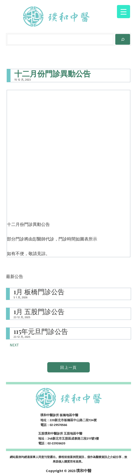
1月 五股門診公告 (39, 311)
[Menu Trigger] (123, 11)
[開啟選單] (107, 14)
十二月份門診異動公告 (52, 73)
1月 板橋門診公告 (39, 291)
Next (14, 345)
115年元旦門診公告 (41, 331)
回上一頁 (68, 367)
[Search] (122, 39)
